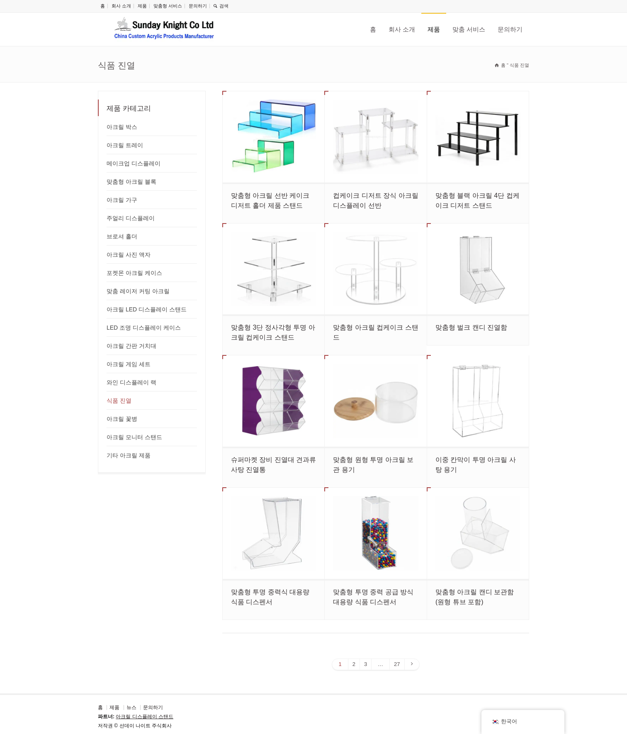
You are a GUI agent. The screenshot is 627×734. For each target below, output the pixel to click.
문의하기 (198, 5)
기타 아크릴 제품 (129, 455)
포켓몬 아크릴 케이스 (134, 273)
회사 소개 (121, 5)
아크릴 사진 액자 (129, 254)
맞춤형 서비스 (167, 5)
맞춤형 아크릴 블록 (131, 181)
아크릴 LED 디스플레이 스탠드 (147, 309)
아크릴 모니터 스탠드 (134, 437)
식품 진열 (119, 400)
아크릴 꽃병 (122, 419)
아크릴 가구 (122, 200)
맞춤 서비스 (468, 29)
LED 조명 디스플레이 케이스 (144, 327)
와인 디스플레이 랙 (131, 382)
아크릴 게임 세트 (129, 364)
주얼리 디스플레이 (131, 218)
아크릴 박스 (122, 127)
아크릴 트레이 (125, 145)
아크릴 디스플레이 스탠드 (144, 716)
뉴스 (131, 707)
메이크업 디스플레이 (133, 163)
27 (397, 664)
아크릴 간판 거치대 (131, 346)
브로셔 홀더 (122, 236)
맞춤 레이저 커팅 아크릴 (138, 291)
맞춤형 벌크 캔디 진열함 (471, 327)
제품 (142, 5)
